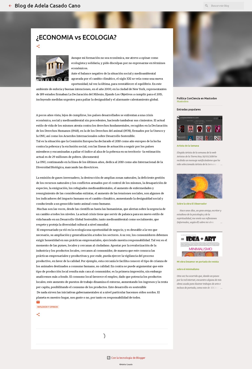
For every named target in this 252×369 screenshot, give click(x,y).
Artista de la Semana (188, 145)
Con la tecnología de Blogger (126, 357)
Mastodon (182, 101)
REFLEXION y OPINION (47, 307)
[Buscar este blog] (227, 6)
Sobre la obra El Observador (192, 203)
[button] (38, 46)
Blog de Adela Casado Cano (48, 5)
